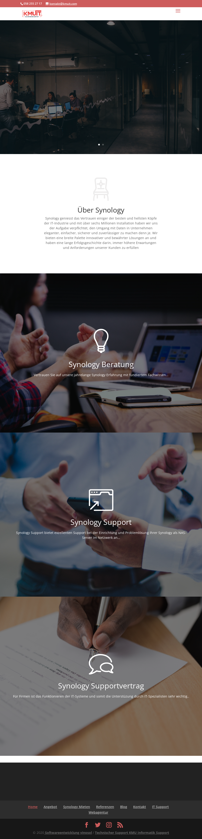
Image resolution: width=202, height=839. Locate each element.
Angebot (50, 807)
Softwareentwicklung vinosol (68, 832)
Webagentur (98, 812)
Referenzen (105, 807)
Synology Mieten (76, 807)
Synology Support (101, 80)
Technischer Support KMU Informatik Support (132, 832)
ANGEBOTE (101, 114)
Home (33, 807)
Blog (123, 807)
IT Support (160, 807)
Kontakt (139, 807)
